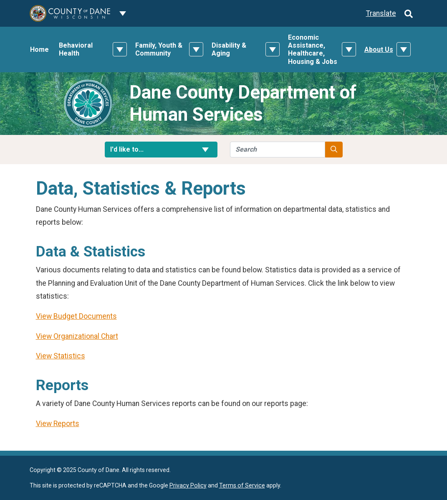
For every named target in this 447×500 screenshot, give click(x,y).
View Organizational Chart (77, 336)
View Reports (57, 423)
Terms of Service (242, 485)
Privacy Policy (188, 485)
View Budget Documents (76, 316)
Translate (381, 13)
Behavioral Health (76, 49)
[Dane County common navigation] (122, 13)
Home (39, 49)
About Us (378, 49)
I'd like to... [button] (161, 149)
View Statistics (60, 356)
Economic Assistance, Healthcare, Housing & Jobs (312, 49)
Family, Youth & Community (158, 49)
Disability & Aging (229, 49)
